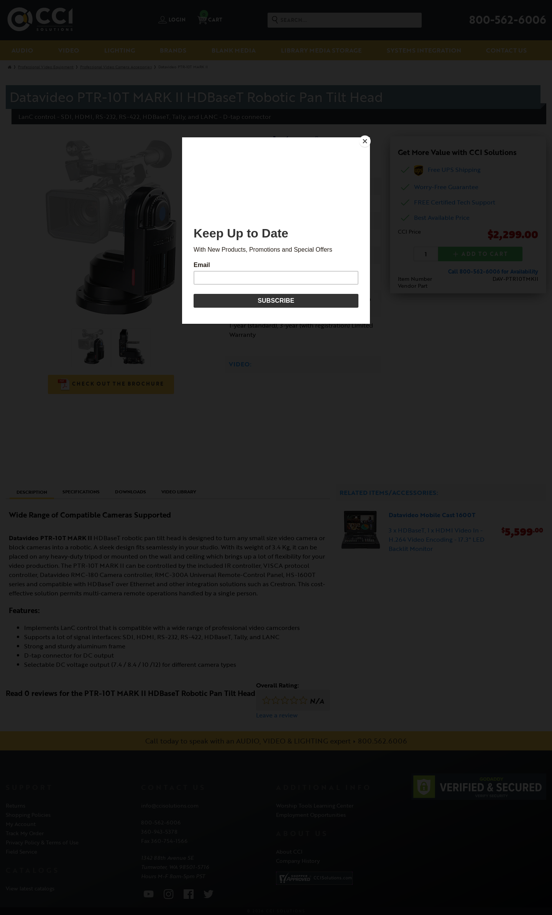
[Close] (368, 139)
